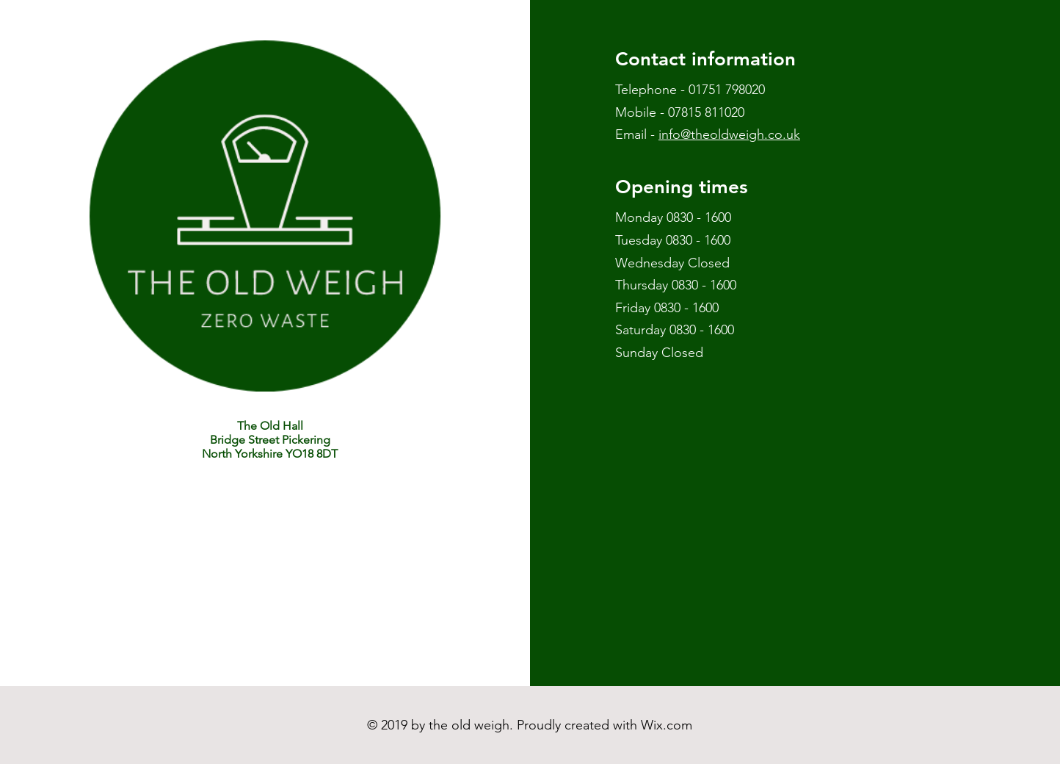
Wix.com (666, 725)
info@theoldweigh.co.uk (729, 134)
